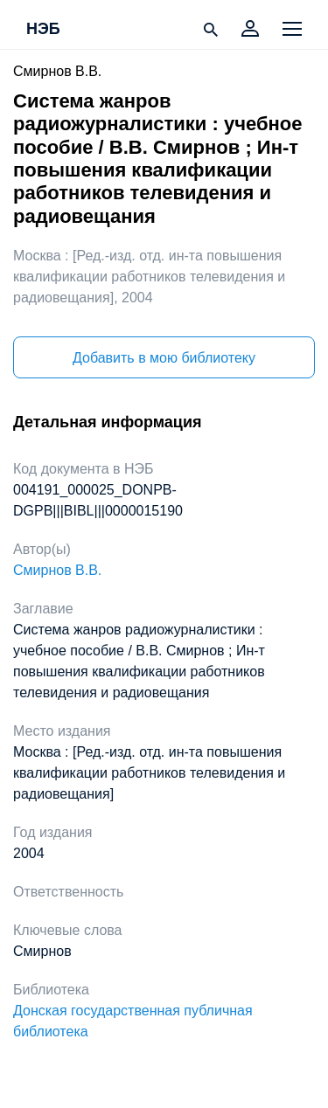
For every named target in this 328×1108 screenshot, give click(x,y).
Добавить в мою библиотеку (164, 357)
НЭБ (43, 30)
